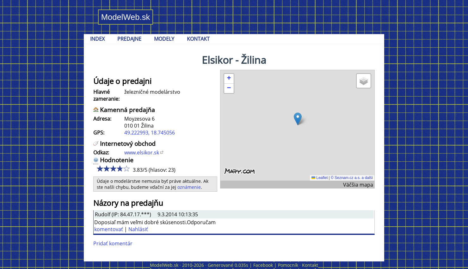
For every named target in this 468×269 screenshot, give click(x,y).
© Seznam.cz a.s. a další (352, 178)
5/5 (125, 168)
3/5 (112, 168)
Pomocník (288, 265)
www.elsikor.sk (141, 152)
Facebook (263, 265)
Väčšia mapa (358, 184)
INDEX (97, 38)
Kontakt (310, 265)
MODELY (164, 38)
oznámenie (189, 187)
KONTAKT (198, 38)
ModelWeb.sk (125, 17)
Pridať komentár (112, 243)
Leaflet (319, 178)
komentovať (108, 229)
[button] (298, 118)
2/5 (106, 168)
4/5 (118, 168)
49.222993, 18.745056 (149, 132)
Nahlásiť (138, 229)
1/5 (99, 168)
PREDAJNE (129, 38)
